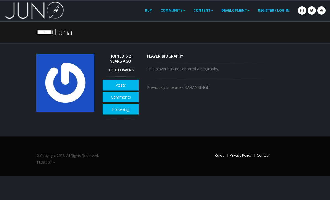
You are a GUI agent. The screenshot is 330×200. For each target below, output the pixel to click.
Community (171, 10)
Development (234, 10)
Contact (263, 155)
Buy (148, 10)
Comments (121, 97)
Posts (120, 85)
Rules (219, 155)
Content (202, 10)
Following (121, 109)
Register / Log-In (274, 10)
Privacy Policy (240, 155)
